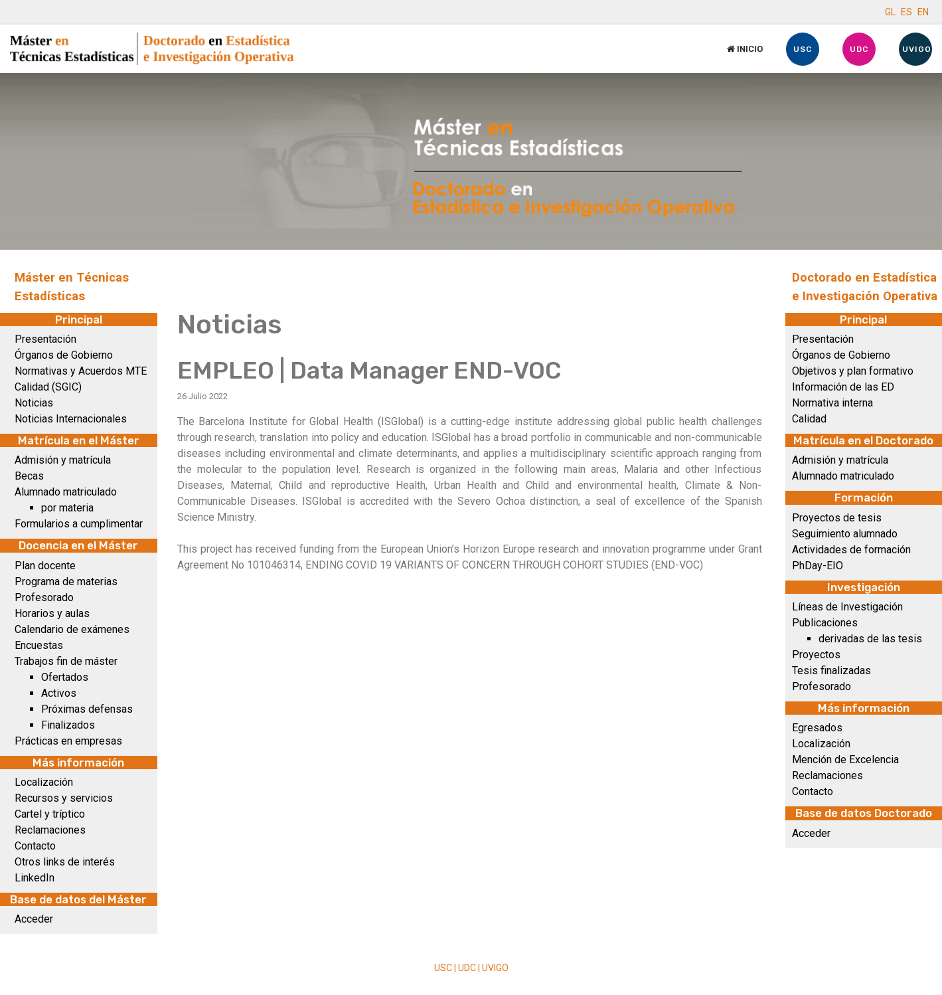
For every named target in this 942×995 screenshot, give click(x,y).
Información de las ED (843, 387)
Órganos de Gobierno (64, 355)
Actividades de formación (851, 549)
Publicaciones (825, 622)
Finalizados (68, 725)
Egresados (817, 727)
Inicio (745, 49)
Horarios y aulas (52, 613)
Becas (29, 476)
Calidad (809, 418)
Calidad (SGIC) (48, 387)
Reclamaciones (50, 830)
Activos (58, 693)
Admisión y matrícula (63, 460)
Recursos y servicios (64, 798)
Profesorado (44, 597)
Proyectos (816, 654)
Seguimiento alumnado (845, 533)
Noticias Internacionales (71, 418)
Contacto (35, 846)
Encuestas (39, 645)
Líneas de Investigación (847, 606)
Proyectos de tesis (837, 517)
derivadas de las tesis (870, 638)
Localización (44, 782)
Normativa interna (832, 403)
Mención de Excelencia (845, 759)
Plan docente (45, 565)
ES (906, 12)
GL (890, 12)
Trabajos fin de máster (66, 661)
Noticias (34, 403)
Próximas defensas (87, 709)
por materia (67, 507)
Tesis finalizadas (831, 670)
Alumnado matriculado (66, 492)
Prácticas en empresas (68, 741)
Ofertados (64, 677)
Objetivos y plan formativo (852, 371)
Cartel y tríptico (50, 814)
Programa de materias (66, 581)
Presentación (45, 339)
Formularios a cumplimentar (79, 523)
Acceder (34, 919)
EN (923, 12)
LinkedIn (34, 877)
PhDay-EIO (817, 565)
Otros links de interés (65, 862)
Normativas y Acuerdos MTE (81, 371)
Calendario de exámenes (72, 629)
